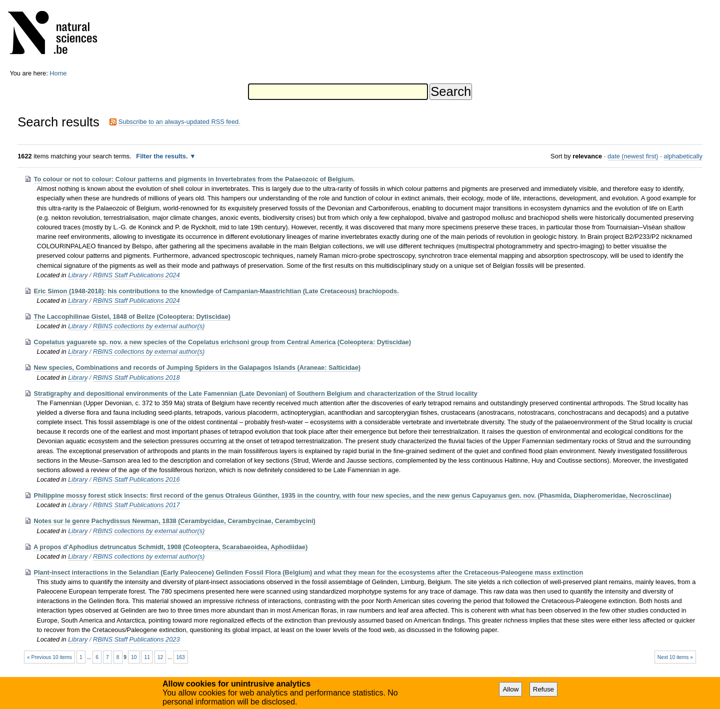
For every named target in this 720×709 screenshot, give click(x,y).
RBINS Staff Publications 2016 (136, 479)
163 (180, 657)
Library (78, 275)
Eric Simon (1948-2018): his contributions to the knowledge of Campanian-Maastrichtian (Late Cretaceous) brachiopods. (216, 291)
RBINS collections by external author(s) (148, 326)
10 (133, 657)
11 (147, 657)
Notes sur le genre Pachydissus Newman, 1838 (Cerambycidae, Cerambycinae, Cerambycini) (175, 521)
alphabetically (683, 156)
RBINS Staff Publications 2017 (136, 505)
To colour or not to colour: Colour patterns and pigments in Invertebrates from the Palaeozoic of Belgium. (194, 179)
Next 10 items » (675, 657)
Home (58, 73)
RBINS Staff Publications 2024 (136, 275)
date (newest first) (633, 156)
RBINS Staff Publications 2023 (136, 639)
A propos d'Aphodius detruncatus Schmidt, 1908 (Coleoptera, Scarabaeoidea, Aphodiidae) (171, 547)
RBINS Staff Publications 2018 (136, 377)
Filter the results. (163, 156)
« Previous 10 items (49, 657)
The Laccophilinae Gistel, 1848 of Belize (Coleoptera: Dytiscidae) (132, 316)
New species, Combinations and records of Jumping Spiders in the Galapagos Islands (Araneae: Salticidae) (197, 367)
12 (160, 657)
